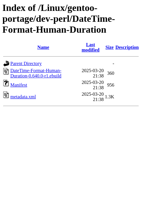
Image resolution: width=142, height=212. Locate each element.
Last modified (90, 47)
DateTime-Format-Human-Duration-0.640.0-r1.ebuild (35, 73)
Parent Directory (26, 63)
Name (43, 47)
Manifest (18, 84)
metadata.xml (23, 96)
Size (109, 47)
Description (127, 47)
